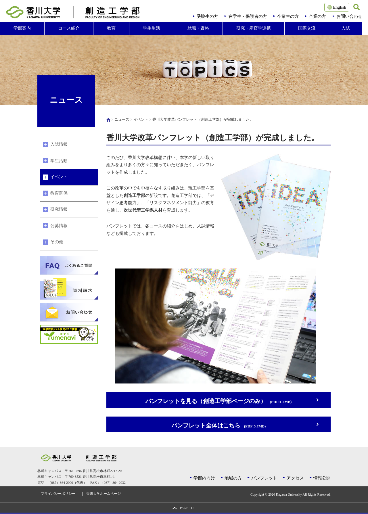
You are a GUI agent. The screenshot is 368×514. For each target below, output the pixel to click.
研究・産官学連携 (253, 28)
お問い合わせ (349, 16)
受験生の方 (207, 16)
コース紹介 (69, 28)
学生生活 (151, 28)
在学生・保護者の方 (247, 16)
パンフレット (264, 478)
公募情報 (59, 225)
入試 (345, 28)
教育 (111, 28)
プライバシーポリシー (58, 494)
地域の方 (233, 478)
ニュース (121, 119)
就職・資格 (198, 28)
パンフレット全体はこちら (218, 426)
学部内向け (204, 478)
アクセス (295, 478)
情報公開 (322, 478)
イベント (140, 119)
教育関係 (59, 193)
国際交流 (306, 28)
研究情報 (59, 209)
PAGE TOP (187, 508)
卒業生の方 (288, 16)
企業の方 (317, 16)
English (336, 7)
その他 (56, 241)
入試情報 (59, 144)
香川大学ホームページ (103, 494)
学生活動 (59, 160)
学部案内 (22, 28)
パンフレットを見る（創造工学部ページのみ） (218, 401)
